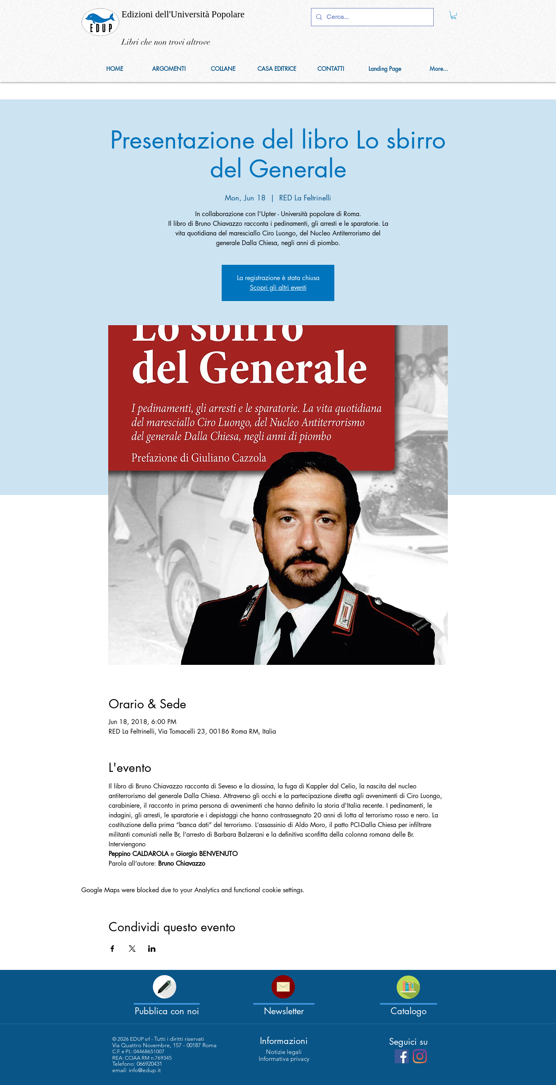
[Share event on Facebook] (112, 948)
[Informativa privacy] (284, 1059)
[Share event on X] (132, 948)
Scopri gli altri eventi (278, 287)
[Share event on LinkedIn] (152, 948)
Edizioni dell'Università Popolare (183, 14)
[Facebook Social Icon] (402, 1056)
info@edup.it (145, 1070)
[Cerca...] (371, 17)
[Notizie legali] (284, 1052)
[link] (453, 15)
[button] (223, 69)
